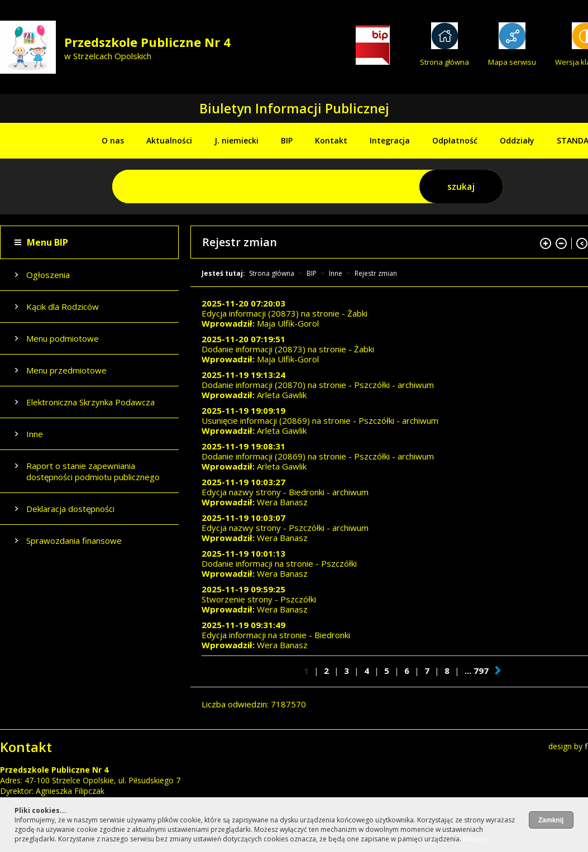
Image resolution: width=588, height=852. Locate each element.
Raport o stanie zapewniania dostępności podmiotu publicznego (93, 471)
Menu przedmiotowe (66, 370)
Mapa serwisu (512, 62)
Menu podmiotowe (62, 338)
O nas (113, 140)
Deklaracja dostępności (70, 508)
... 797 (477, 670)
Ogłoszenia (48, 274)
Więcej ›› (476, 839)
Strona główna (444, 62)
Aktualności (169, 140)
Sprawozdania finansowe (74, 540)
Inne (34, 433)
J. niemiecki (236, 140)
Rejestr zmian (376, 273)
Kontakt (331, 140)
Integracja (390, 140)
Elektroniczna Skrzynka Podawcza (90, 402)
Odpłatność (454, 140)
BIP (287, 140)
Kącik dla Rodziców (62, 306)
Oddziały (517, 140)
